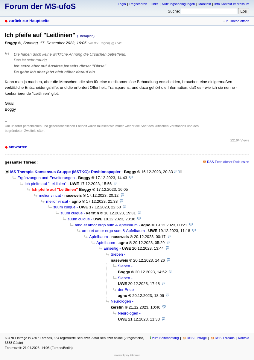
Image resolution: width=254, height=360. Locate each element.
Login (122, 4)
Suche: (174, 11)
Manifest (204, 4)
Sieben (117, 254)
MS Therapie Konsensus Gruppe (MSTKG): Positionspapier (65, 172)
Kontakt (243, 338)
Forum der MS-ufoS (40, 6)
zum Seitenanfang (165, 338)
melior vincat (50, 195)
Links (155, 4)
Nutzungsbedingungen (178, 4)
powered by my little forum (127, 355)
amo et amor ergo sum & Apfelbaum (106, 225)
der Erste (126, 289)
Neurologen (121, 301)
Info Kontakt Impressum (232, 4)
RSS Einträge (197, 338)
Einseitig (111, 248)
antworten (18, 147)
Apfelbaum (98, 236)
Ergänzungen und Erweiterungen (46, 178)
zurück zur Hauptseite (29, 21)
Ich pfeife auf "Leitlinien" (45, 183)
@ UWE (117, 43)
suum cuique (64, 207)
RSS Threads (225, 338)
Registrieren (138, 4)
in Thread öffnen (237, 21)
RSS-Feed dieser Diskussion (228, 162)
